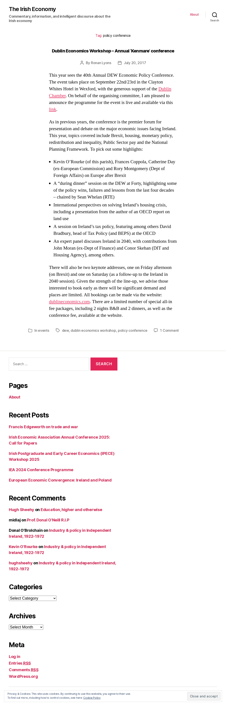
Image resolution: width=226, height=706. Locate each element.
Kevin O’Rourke (23, 546)
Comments (24, 669)
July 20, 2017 (135, 63)
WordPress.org (23, 676)
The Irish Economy (32, 9)
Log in (14, 656)
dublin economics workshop (93, 330)
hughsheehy (20, 563)
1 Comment (169, 330)
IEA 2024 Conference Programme (41, 469)
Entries (20, 663)
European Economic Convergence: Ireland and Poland (60, 480)
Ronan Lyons (101, 63)
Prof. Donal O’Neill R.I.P (48, 520)
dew (65, 330)
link (52, 109)
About (194, 14)
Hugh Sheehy (21, 509)
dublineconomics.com (69, 302)
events (43, 330)
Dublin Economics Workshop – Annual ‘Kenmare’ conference (113, 51)
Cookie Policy (92, 697)
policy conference (132, 330)
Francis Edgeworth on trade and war (43, 426)
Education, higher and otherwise (71, 509)
